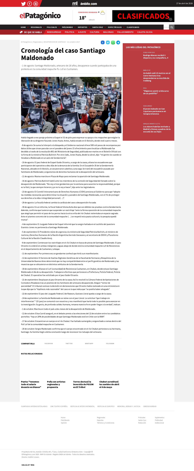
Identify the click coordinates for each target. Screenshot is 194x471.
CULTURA (94, 32)
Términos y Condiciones (105, 423)
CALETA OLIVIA (144, 32)
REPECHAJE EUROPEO (106, 406)
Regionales (36, 27)
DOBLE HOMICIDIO (149, 52)
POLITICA (69, 32)
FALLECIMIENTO (125, 32)
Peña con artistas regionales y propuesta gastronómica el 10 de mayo (57, 387)
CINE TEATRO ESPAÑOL (59, 406)
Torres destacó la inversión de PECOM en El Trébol (83, 384)
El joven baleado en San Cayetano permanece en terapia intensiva (154, 111)
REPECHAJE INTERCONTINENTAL (82, 406)
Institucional (159, 423)
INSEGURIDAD (54, 32)
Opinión (64, 423)
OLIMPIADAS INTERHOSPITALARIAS (34, 406)
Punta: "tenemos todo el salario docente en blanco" (31, 384)
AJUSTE (82, 32)
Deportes (82, 27)
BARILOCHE (146, 70)
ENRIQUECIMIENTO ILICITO (151, 124)
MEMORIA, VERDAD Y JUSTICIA (128, 406)
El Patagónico (26, 42)
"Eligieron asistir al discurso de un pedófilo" (156, 92)
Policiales (52, 27)
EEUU (145, 88)
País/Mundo (67, 27)
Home (23, 27)
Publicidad (159, 420)
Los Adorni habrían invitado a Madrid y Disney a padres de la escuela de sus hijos (156, 129)
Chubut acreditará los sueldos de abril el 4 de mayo (109, 384)
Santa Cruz (97, 27)
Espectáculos (115, 27)
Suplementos (159, 417)
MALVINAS (108, 32)
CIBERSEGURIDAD (149, 406)
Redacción (142, 423)
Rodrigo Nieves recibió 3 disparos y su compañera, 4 (155, 56)
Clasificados (133, 27)
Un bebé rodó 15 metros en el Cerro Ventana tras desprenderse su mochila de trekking (156, 77)
